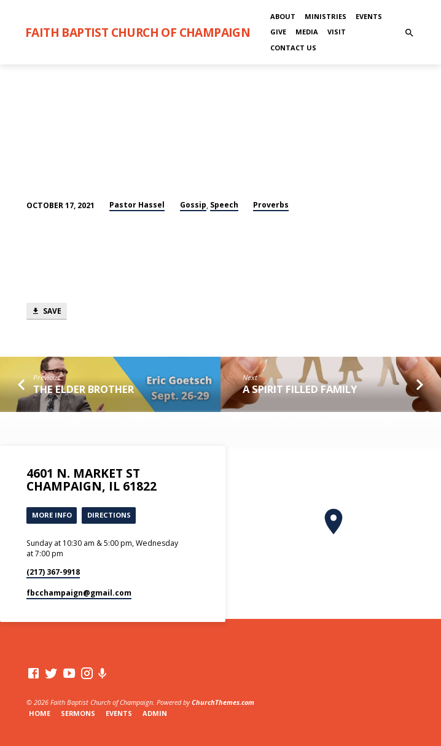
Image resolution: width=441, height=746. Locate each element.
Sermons (78, 713)
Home (39, 713)
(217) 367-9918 (53, 572)
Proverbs (271, 205)
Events (369, 16)
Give (278, 31)
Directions (109, 514)
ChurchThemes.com (223, 702)
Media (306, 31)
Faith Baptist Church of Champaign (137, 32)
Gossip (193, 205)
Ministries (325, 16)
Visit (336, 31)
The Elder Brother (83, 389)
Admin (154, 713)
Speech (224, 205)
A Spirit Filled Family (300, 389)
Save (46, 311)
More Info (52, 514)
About (282, 16)
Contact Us (293, 47)
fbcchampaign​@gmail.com (78, 593)
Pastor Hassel (137, 205)
